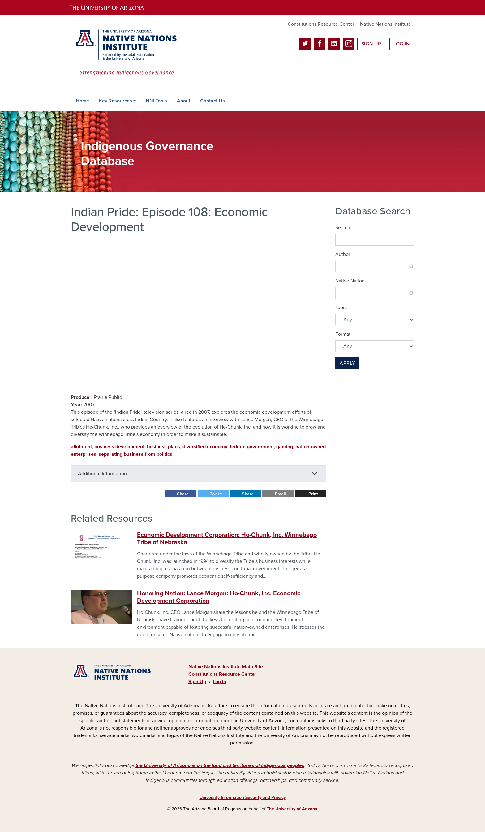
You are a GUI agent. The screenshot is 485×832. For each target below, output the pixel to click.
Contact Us (212, 101)
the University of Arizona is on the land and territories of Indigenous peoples (219, 765)
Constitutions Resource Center (321, 24)
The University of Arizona (292, 809)
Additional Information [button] (102, 474)
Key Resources (115, 101)
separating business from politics (135, 454)
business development (119, 447)
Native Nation (350, 281)
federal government (252, 447)
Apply (347, 363)
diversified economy (204, 447)
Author (342, 254)
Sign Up (371, 44)
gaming (284, 447)
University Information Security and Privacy (243, 797)
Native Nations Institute (385, 24)
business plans (163, 447)
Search (342, 228)
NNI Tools (156, 101)
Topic (341, 307)
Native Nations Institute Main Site (225, 667)
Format (342, 334)
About (183, 101)
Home (82, 101)
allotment (81, 447)
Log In (401, 44)
